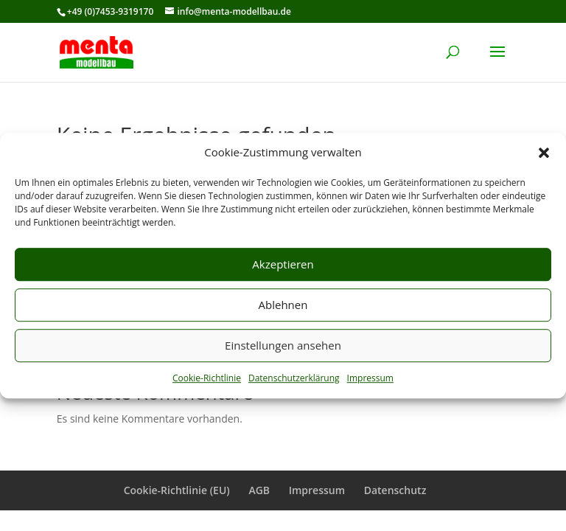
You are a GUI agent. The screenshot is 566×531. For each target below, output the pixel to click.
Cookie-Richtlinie (206, 378)
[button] (544, 152)
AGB (259, 490)
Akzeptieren (282, 264)
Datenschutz (395, 490)
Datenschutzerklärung (294, 378)
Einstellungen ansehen (283, 346)
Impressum (370, 378)
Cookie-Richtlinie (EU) (177, 490)
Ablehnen (283, 305)
